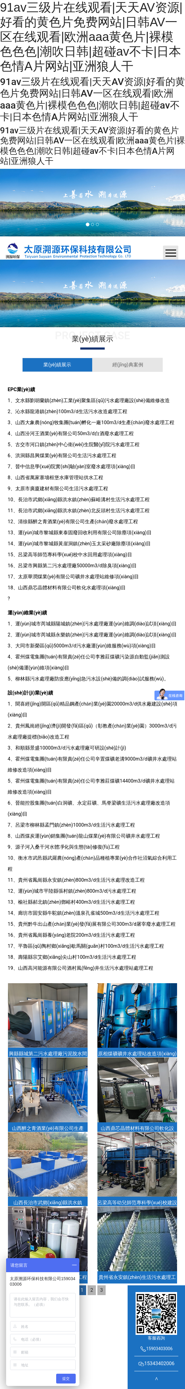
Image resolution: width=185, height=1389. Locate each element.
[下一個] (179, 202)
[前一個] (6, 202)
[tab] (57, 365)
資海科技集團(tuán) (94, 1309)
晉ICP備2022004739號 (125, 1302)
